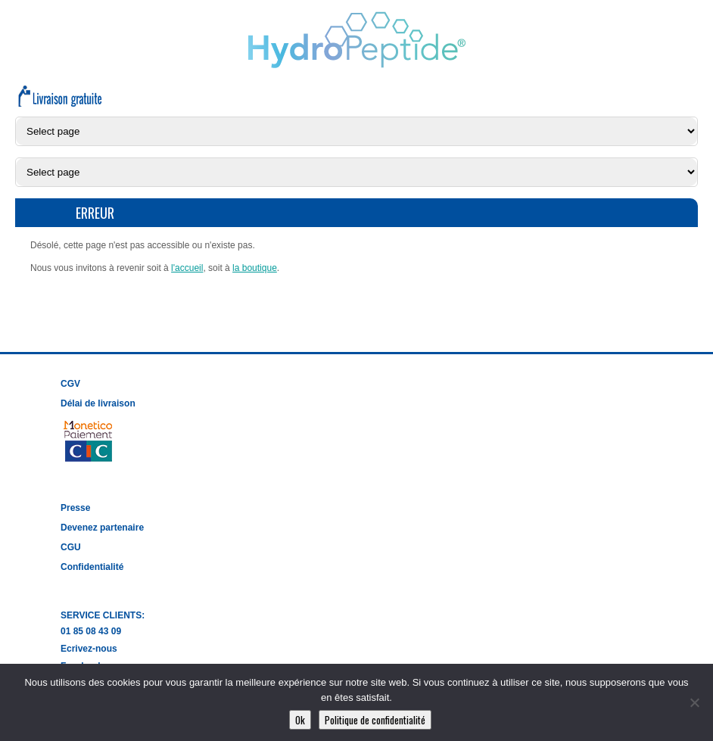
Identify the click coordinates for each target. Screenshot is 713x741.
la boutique (254, 268)
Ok (300, 719)
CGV (70, 383)
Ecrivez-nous (89, 648)
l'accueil (187, 268)
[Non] (694, 702)
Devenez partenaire (102, 527)
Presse (75, 508)
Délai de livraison (98, 403)
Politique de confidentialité (375, 719)
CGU (71, 547)
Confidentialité (92, 567)
